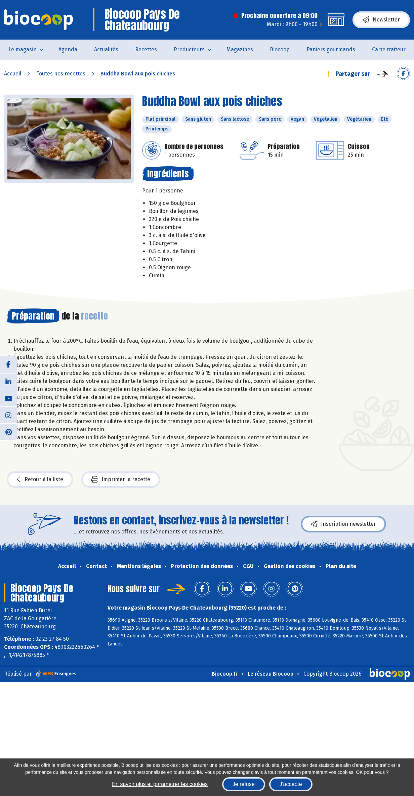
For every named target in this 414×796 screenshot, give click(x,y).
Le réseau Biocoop (270, 674)
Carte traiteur (389, 49)
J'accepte (291, 784)
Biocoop (280, 49)
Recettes (146, 49)
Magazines (239, 49)
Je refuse (244, 784)
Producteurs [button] (189, 49)
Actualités (106, 49)
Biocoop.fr (225, 674)
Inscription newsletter (343, 524)
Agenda (67, 49)
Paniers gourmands (330, 49)
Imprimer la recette (120, 479)
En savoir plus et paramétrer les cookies (160, 784)
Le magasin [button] (22, 49)
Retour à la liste (40, 479)
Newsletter (381, 19)
